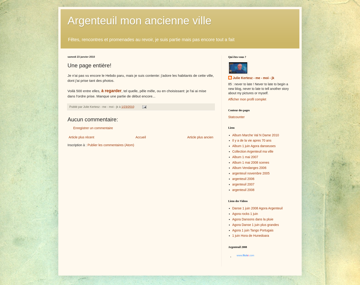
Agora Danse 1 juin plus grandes (255, 225)
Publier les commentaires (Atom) (110, 145)
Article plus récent (81, 137)
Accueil (140, 137)
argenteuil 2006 (243, 179)
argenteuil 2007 (243, 184)
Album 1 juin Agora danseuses (254, 146)
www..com (245, 255)
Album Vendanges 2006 (249, 168)
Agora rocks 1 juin (245, 214)
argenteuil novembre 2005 (251, 173)
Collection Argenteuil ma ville (252, 151)
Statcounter (236, 117)
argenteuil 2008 (243, 190)
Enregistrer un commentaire (93, 128)
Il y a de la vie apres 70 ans (251, 140)
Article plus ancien (200, 137)
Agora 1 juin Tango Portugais (253, 230)
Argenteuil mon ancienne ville (139, 20)
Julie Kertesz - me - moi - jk (253, 78)
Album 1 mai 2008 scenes (250, 162)
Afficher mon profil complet (247, 99)
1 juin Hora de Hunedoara (250, 235)
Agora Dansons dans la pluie (252, 219)
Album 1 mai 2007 (245, 157)
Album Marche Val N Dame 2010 (255, 135)
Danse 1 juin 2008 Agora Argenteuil (257, 208)
